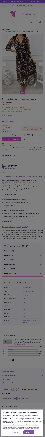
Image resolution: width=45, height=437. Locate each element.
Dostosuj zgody (16, 432)
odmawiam (36, 428)
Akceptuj (29, 432)
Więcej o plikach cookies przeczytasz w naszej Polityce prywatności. (20, 425)
